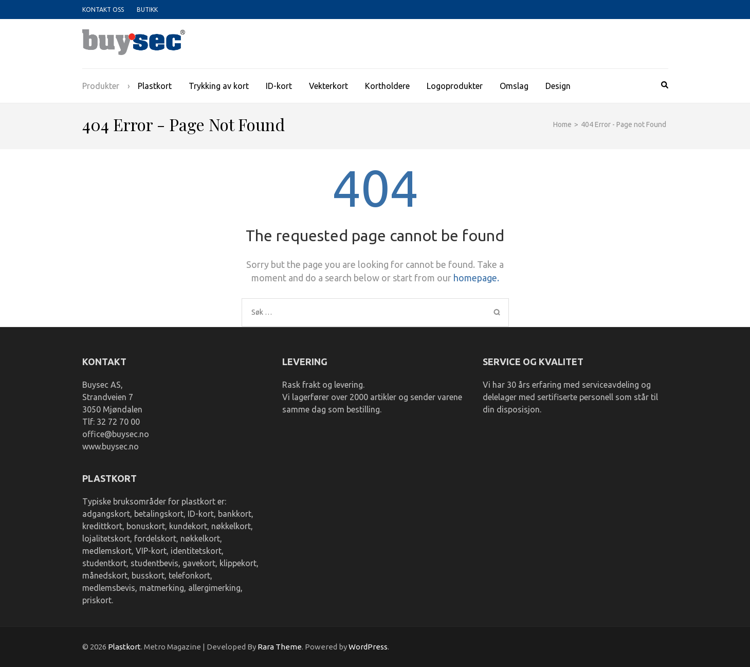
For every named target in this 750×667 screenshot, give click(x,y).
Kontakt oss (103, 9)
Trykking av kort (219, 86)
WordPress (368, 646)
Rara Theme (280, 646)
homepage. (476, 278)
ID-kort (279, 86)
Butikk (147, 9)
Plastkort (155, 86)
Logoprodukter (455, 86)
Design (558, 86)
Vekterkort (328, 86)
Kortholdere (387, 86)
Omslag (514, 86)
